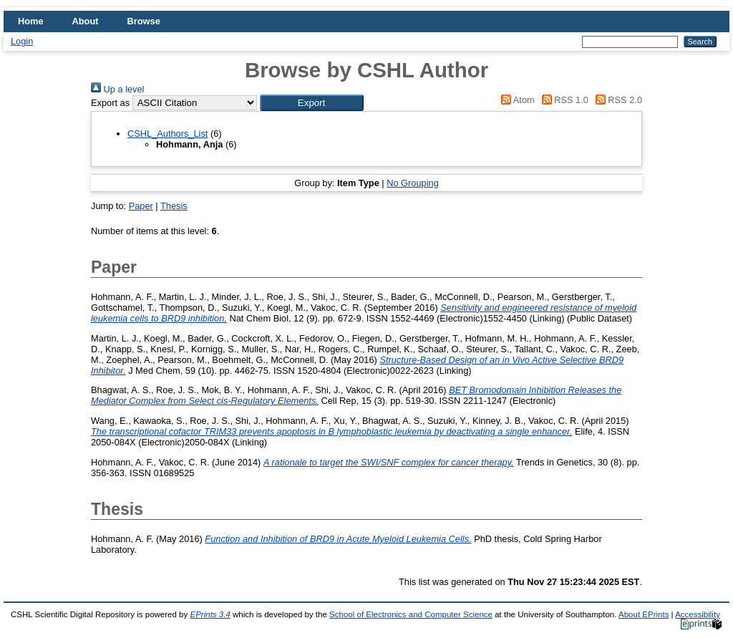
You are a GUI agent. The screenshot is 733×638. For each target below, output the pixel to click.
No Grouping (413, 183)
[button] (312, 103)
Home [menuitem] (31, 21)
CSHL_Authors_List (167, 133)
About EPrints (643, 614)
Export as (110, 102)
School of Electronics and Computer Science (410, 614)
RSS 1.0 (562, 100)
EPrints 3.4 (210, 614)
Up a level (117, 89)
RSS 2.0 (616, 100)
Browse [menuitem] (143, 21)
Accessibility (697, 614)
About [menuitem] (85, 21)
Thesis (174, 205)
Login (22, 41)
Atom (516, 100)
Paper (141, 205)
